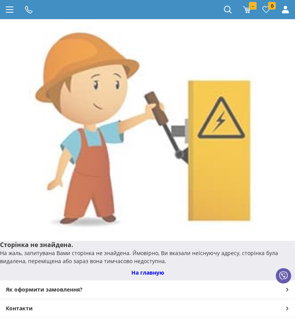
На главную (147, 272)
